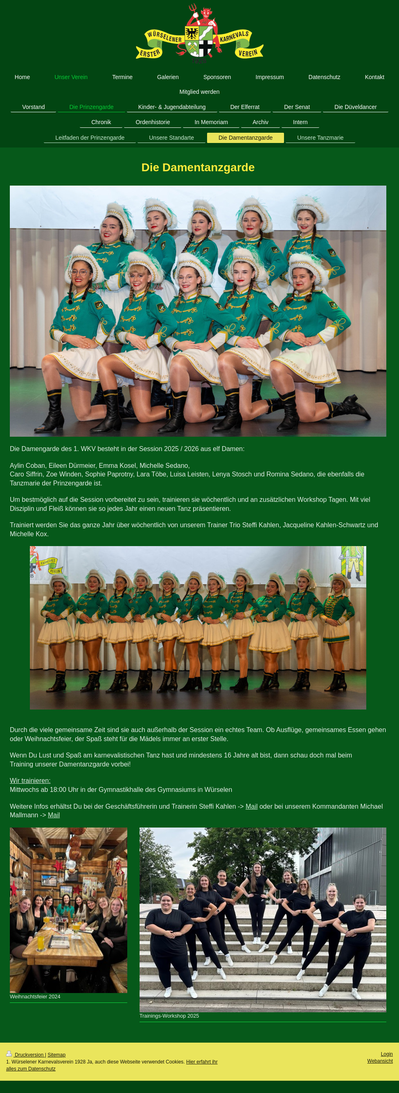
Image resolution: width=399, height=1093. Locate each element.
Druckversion (25, 1055)
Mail (251, 806)
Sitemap (56, 1055)
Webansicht (380, 1061)
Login (387, 1054)
